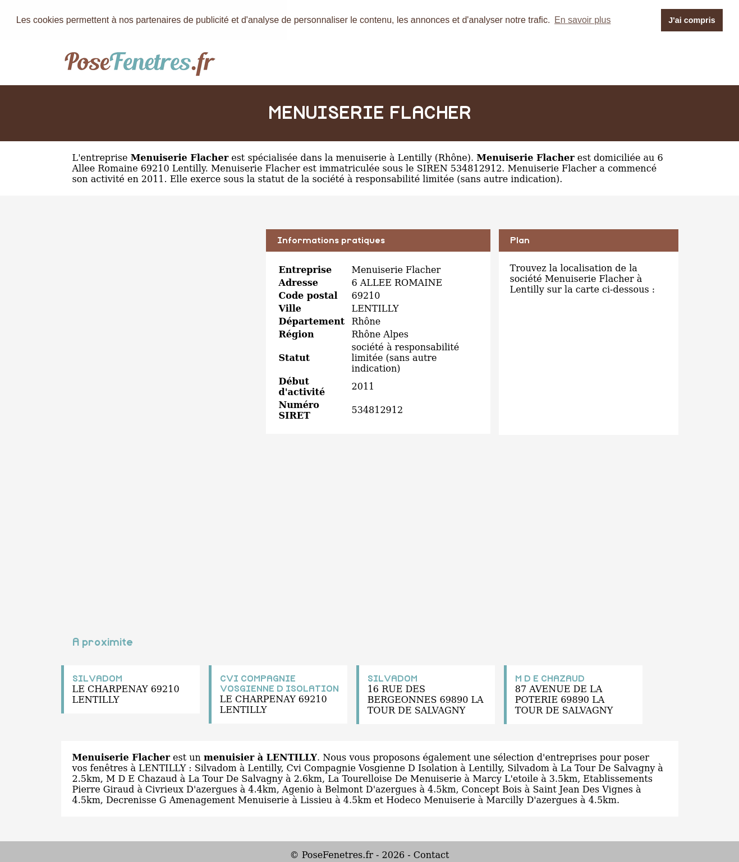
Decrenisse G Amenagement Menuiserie (197, 799)
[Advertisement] (159, 307)
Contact (431, 854)
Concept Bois (492, 789)
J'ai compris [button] (691, 20)
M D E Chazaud (141, 778)
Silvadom (216, 767)
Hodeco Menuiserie (430, 799)
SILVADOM (97, 678)
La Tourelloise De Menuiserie (394, 778)
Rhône (452, 157)
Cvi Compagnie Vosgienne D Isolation (372, 767)
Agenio (298, 789)
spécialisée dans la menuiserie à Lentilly (339, 157)
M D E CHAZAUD (550, 678)
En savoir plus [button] (582, 20)
